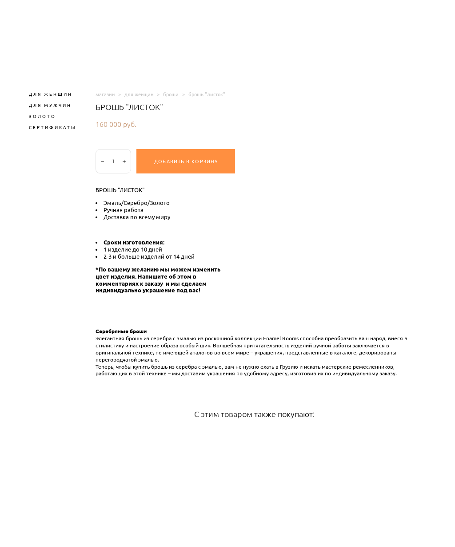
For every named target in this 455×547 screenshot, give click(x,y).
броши (171, 94)
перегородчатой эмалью (127, 360)
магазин (105, 94)
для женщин (138, 94)
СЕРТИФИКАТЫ (52, 127)
